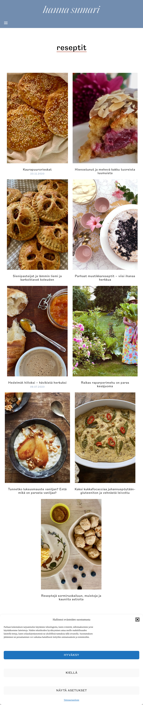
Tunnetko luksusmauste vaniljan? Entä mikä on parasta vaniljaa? (37, 491)
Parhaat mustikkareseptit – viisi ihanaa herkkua (105, 278)
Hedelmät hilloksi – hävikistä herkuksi (37, 383)
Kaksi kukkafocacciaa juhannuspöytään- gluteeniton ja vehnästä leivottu (105, 491)
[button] (137, 619)
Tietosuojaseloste (71, 700)
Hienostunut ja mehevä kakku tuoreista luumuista (105, 171)
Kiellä (71, 673)
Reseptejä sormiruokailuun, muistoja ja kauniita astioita (71, 597)
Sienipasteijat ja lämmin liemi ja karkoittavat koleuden (37, 278)
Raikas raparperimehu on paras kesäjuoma (105, 384)
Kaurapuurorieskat (37, 169)
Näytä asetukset (71, 690)
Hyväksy (71, 655)
